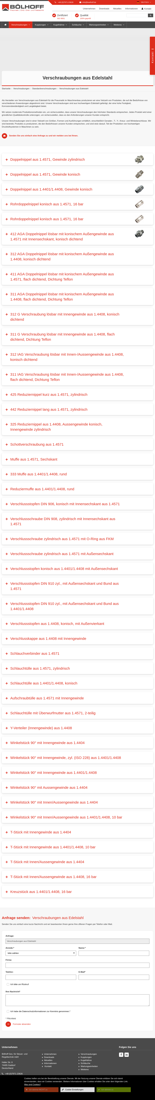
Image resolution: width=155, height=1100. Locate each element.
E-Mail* (82, 972)
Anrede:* (10, 948)
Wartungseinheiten (97, 25)
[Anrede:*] (41, 953)
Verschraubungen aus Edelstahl (73, 88)
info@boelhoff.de (89, 2)
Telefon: (9, 972)
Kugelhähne (58, 25)
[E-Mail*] (114, 977)
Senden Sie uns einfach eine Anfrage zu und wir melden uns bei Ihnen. (43, 136)
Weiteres (118, 25)
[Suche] (137, 15)
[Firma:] (77, 965)
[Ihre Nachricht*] (77, 1000)
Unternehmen (89, 9)
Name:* (82, 948)
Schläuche (76, 25)
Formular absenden (22, 1024)
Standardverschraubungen (44, 88)
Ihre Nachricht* (13, 991)
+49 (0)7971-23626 (65, 2)
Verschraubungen (19, 25)
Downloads (104, 9)
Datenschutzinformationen (34, 1011)
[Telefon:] (41, 977)
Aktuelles (117, 9)
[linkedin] (126, 1055)
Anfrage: (10, 936)
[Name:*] (114, 953)
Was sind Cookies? (32, 1085)
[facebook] (121, 1055)
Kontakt (146, 8)
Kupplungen (40, 25)
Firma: (9, 960)
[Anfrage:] (77, 941)
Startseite (6, 88)
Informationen (131, 9)
